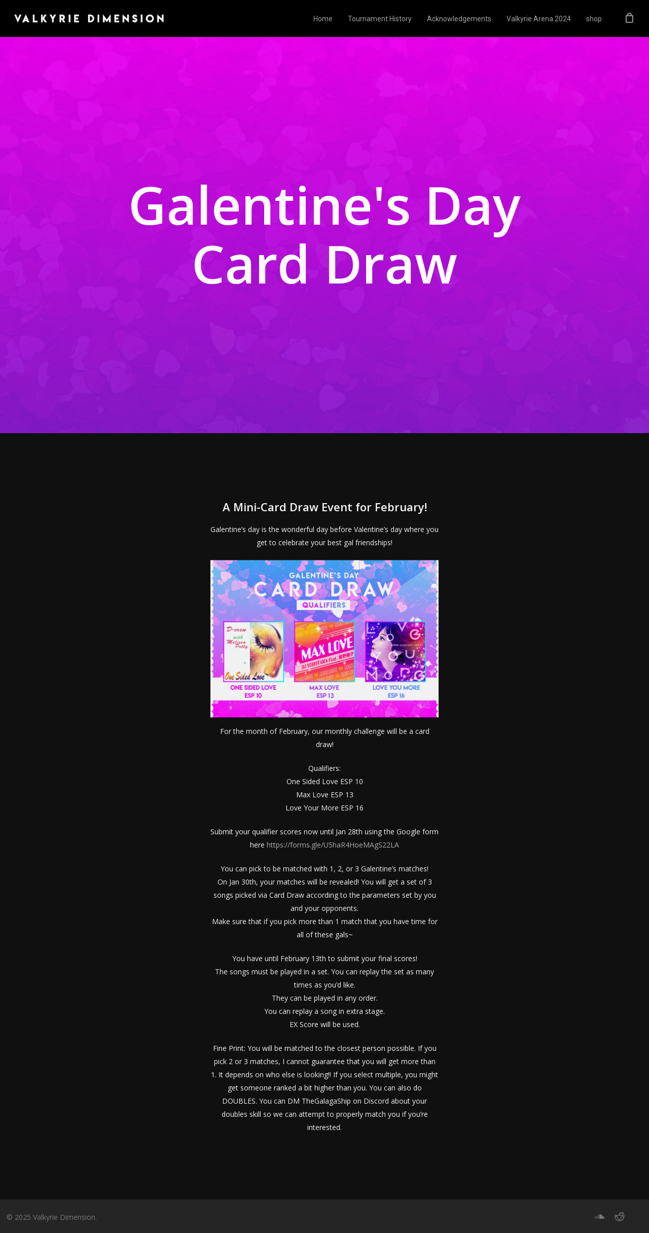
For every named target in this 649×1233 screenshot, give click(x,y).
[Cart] (629, 18)
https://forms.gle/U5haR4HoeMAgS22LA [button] (333, 864)
